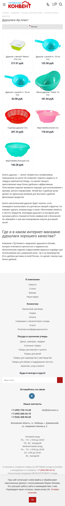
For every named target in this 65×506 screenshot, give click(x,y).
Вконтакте (32, 396)
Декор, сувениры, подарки (32, 341)
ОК (32, 500)
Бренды (32, 293)
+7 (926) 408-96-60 (21, 416)
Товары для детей (32, 354)
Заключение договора (32, 309)
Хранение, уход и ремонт (32, 366)
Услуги (32, 325)
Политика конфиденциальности (32, 329)
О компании (32, 279)
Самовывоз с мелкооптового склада (32, 321)
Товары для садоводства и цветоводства (32, 358)
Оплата (32, 317)
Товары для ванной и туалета (32, 350)
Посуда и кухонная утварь (32, 336)
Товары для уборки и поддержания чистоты (32, 362)
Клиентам (32, 303)
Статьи (32, 289)
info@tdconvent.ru (50, 410)
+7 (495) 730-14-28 (21, 410)
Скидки (32, 313)
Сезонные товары (32, 345)
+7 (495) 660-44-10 (21, 413)
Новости (32, 284)
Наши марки (32, 297)
